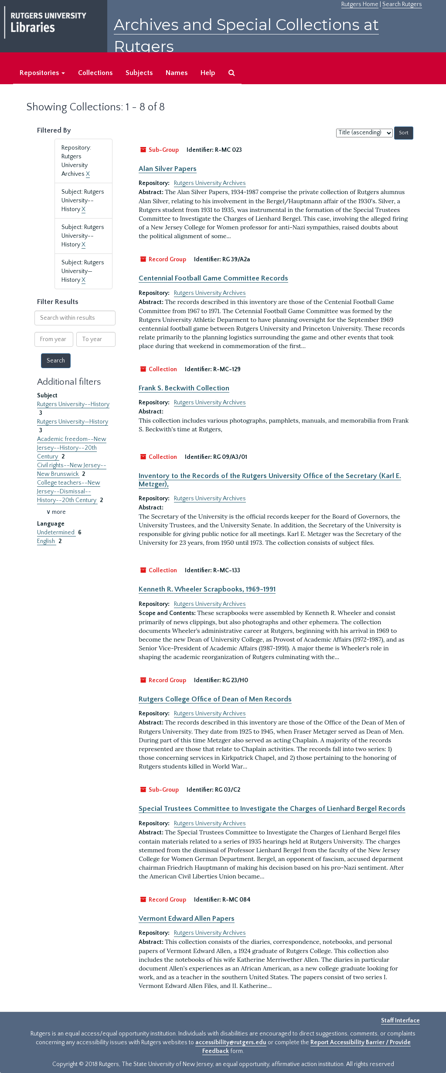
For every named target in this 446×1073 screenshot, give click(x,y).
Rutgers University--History (73, 404)
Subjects (139, 73)
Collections (95, 73)
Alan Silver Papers (168, 169)
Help (208, 73)
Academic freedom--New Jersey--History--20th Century (71, 448)
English (46, 541)
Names (176, 73)
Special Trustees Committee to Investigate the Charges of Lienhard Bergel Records (272, 809)
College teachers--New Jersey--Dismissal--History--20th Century (68, 491)
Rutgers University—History (72, 421)
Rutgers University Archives (210, 183)
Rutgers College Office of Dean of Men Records (215, 699)
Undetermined (56, 532)
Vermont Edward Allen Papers (187, 919)
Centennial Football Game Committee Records (213, 278)
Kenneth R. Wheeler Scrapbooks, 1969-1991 (207, 589)
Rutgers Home (359, 4)
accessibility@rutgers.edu (230, 1042)
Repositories (42, 73)
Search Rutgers (402, 4)
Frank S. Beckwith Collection (184, 388)
